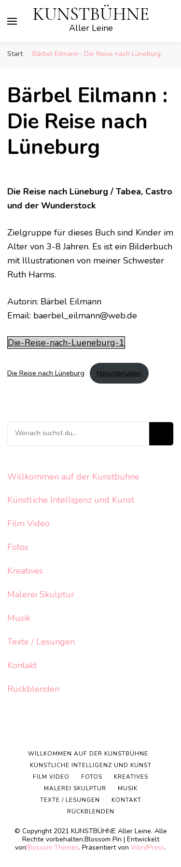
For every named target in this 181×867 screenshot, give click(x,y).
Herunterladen (119, 373)
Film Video (28, 523)
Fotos (17, 547)
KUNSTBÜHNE (91, 14)
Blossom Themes (52, 847)
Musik (18, 618)
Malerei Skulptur (40, 594)
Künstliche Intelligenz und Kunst (70, 500)
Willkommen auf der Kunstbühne (73, 476)
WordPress (148, 847)
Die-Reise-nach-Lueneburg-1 (66, 342)
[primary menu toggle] (12, 21)
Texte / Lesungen (41, 641)
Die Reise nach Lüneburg (45, 373)
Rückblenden (33, 689)
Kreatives (25, 571)
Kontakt (22, 665)
